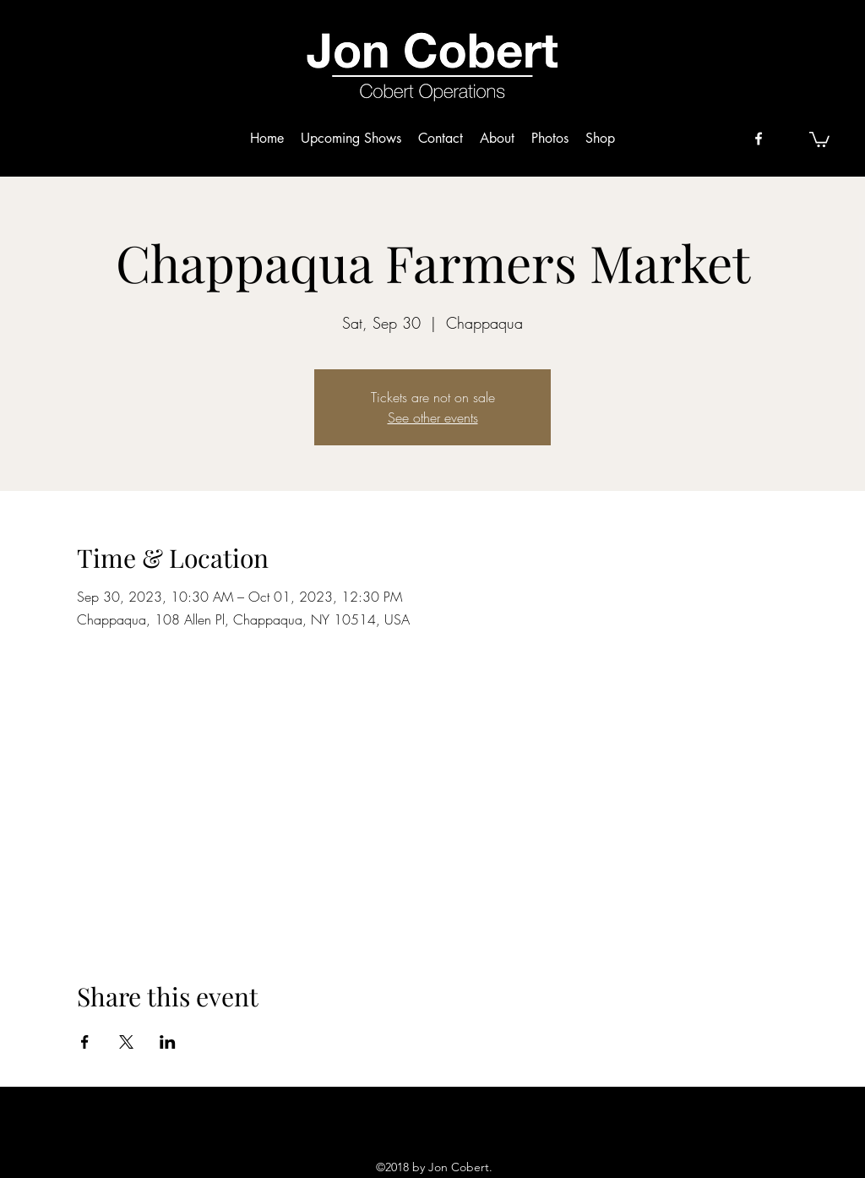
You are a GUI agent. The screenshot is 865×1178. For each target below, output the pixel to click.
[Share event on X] (126, 1042)
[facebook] (758, 138)
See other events (433, 417)
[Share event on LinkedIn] (168, 1042)
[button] (819, 138)
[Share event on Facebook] (85, 1042)
